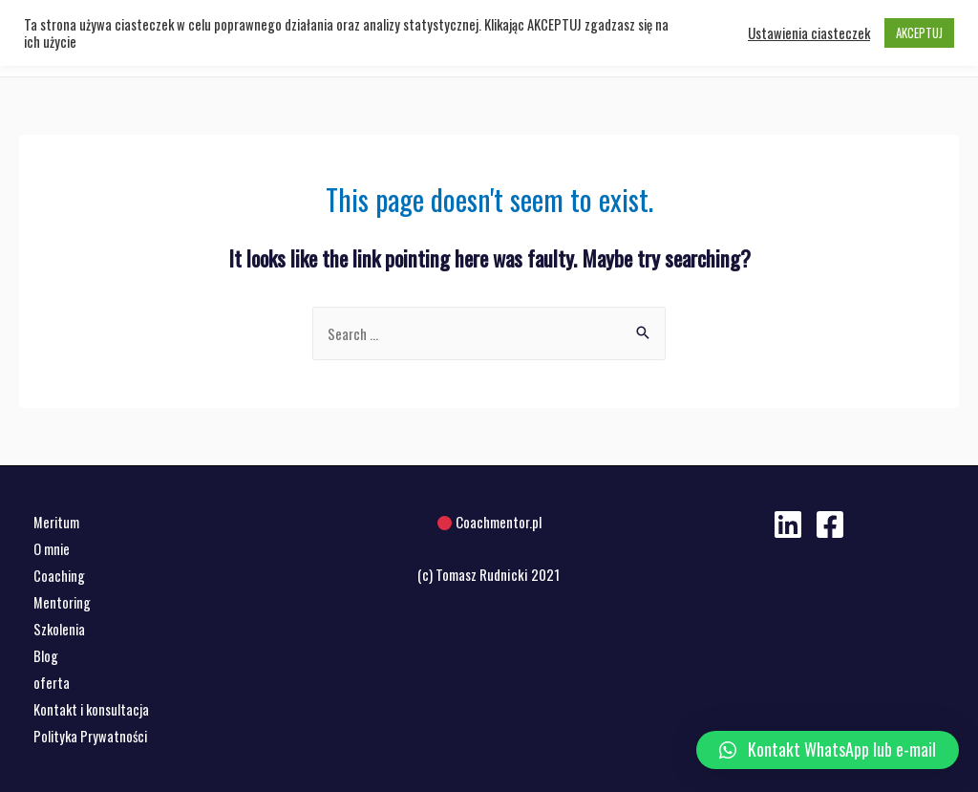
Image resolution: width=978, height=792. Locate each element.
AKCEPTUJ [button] (919, 32)
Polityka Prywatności (92, 734)
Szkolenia (60, 628)
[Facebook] (830, 524)
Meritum (56, 521)
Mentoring (62, 601)
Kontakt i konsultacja (92, 707)
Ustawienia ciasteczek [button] (809, 33)
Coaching (59, 575)
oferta (51, 682)
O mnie (52, 548)
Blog (45, 655)
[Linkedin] (788, 524)
